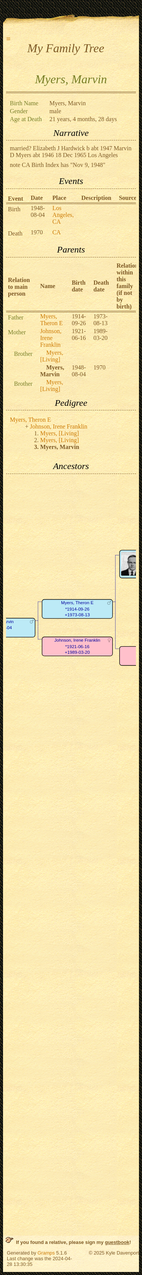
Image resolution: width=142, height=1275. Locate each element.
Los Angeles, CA (62, 215)
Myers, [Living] (51, 356)
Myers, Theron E (51, 319)
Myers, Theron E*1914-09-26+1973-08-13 (77, 608)
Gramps (46, 1253)
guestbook (117, 1242)
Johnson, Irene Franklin (50, 338)
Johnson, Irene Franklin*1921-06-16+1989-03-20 (77, 646)
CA (56, 232)
